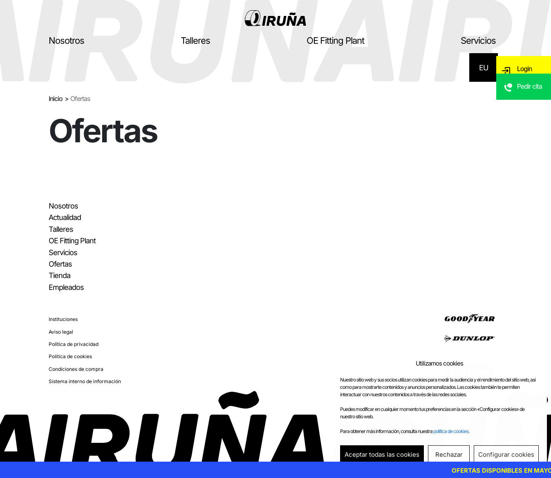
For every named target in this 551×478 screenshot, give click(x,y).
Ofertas (60, 264)
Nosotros (66, 40)
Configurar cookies (506, 454)
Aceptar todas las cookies (382, 454)
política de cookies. (451, 431)
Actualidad (65, 217)
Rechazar (449, 454)
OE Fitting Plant (335, 40)
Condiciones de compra (76, 369)
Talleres (195, 40)
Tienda (59, 275)
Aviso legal (61, 332)
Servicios (478, 40)
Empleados (66, 287)
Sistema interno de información (85, 381)
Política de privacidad (74, 344)
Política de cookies (70, 356)
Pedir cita (530, 96)
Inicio (56, 98)
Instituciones (63, 319)
